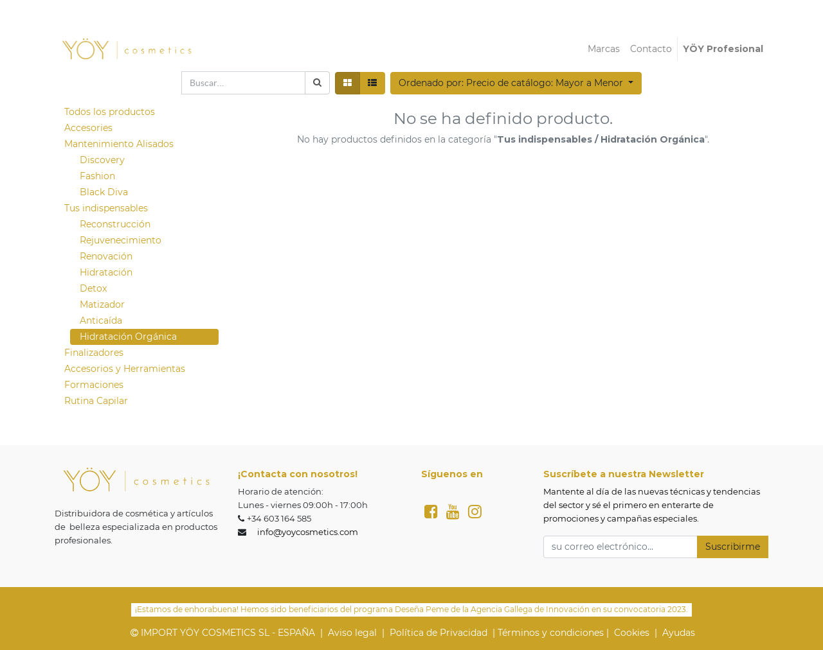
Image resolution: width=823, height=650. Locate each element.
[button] (516, 83)
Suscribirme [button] (732, 546)
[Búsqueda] (317, 82)
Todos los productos (109, 112)
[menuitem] (604, 49)
